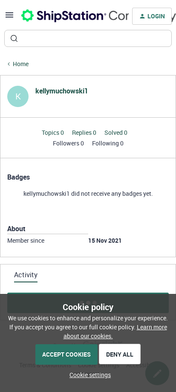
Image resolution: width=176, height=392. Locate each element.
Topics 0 (53, 132)
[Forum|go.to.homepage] (69, 16)
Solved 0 (115, 132)
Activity (26, 274)
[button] (9, 18)
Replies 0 (85, 132)
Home (21, 64)
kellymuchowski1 (61, 91)
